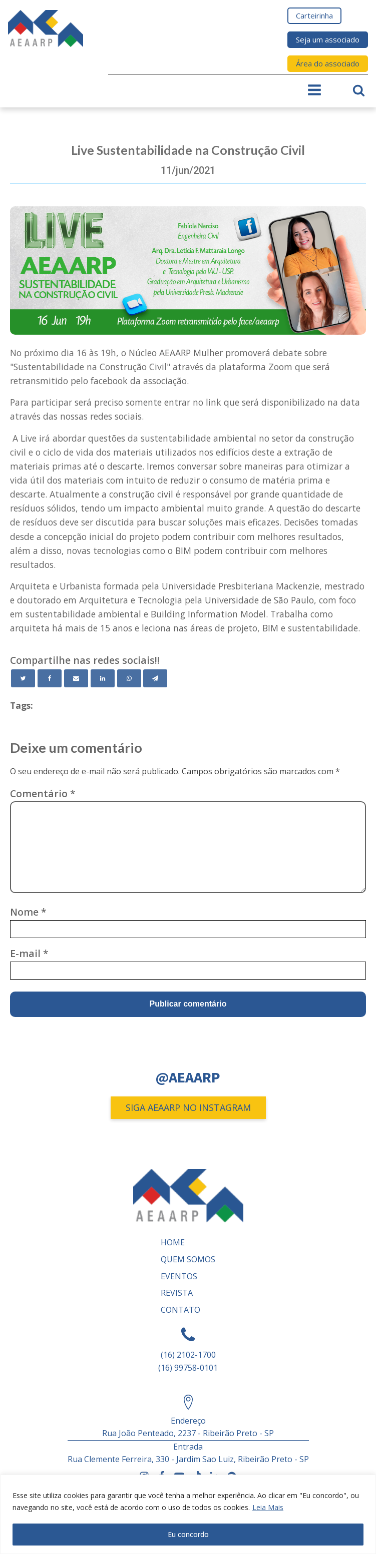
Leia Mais (267, 1507)
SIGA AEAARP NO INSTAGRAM (188, 1107)
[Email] (76, 678)
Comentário (43, 793)
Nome (28, 912)
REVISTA (177, 1292)
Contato (180, 1309)
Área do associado (327, 63)
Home (173, 1242)
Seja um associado (327, 39)
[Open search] (358, 90)
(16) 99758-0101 (188, 1367)
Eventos (179, 1276)
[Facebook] (50, 678)
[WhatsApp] (129, 678)
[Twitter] (23, 678)
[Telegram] (155, 678)
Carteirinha (314, 15)
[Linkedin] (103, 678)
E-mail (29, 953)
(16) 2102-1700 (188, 1354)
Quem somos (188, 1259)
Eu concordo (188, 1534)
